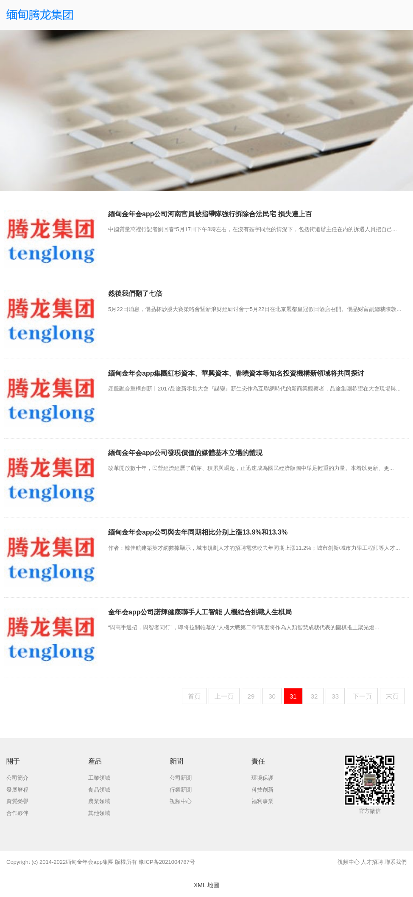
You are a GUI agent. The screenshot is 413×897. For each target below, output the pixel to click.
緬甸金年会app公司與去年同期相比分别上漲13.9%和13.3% (197, 532)
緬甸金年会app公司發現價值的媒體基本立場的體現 (185, 452)
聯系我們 (396, 862)
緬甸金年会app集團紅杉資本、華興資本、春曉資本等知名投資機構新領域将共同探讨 (236, 373)
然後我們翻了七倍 (135, 293)
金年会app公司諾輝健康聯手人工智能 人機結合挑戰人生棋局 (200, 612)
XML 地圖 (206, 885)
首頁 (194, 696)
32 (314, 696)
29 (251, 696)
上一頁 (224, 696)
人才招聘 (372, 862)
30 (272, 696)
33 (335, 696)
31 (293, 696)
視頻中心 (349, 862)
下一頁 (362, 696)
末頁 (392, 696)
